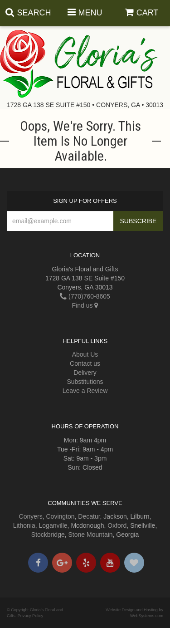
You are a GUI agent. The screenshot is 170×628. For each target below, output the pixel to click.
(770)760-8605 (85, 296)
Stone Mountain (90, 534)
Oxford (116, 525)
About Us (85, 354)
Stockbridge (48, 534)
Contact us (85, 363)
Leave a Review (85, 390)
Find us (85, 305)
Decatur (89, 516)
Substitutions (85, 381)
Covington (60, 516)
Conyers (31, 516)
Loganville (53, 525)
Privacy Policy (31, 615)
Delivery (85, 372)
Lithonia (24, 525)
